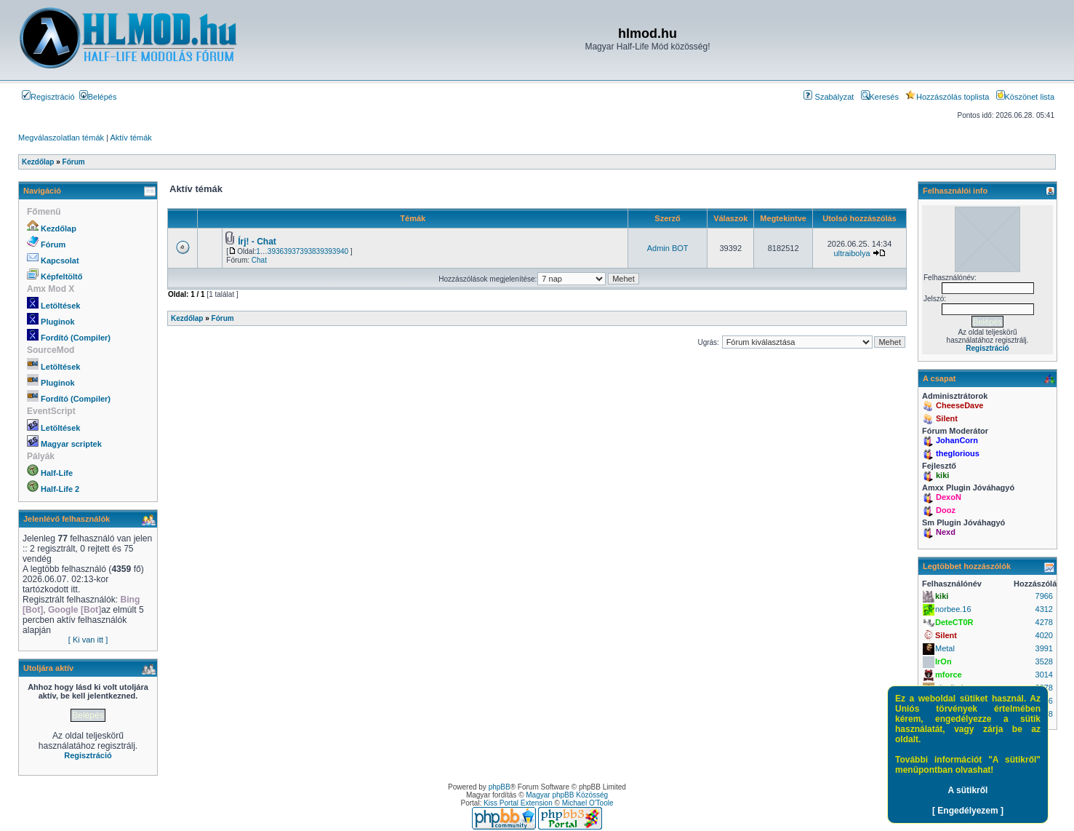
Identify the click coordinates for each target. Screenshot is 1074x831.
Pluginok (57, 321)
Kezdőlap (58, 228)
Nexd (945, 532)
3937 (292, 251)
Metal (945, 648)
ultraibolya (851, 253)
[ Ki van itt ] (88, 639)
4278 (1044, 622)
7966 (1044, 596)
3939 (324, 251)
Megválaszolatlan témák (61, 137)
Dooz (945, 510)
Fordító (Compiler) (76, 337)
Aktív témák (130, 137)
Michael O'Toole (588, 803)
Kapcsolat (60, 260)
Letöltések (60, 305)
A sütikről (968, 790)
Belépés (98, 96)
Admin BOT (668, 248)
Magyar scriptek (71, 444)
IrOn (943, 661)
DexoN (948, 497)
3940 (340, 251)
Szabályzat (829, 96)
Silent (947, 418)
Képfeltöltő (61, 276)
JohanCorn (957, 440)
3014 (1044, 674)
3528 (1044, 661)
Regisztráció (48, 96)
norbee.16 (953, 609)
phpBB (499, 787)
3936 (276, 251)
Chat (259, 260)
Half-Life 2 (60, 489)
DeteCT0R (954, 622)
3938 (308, 251)
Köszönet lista (1025, 96)
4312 (1044, 609)
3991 (1044, 648)
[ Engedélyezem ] (967, 811)
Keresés (880, 96)
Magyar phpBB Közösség (567, 795)
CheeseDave (959, 405)
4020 (1044, 635)
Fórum (53, 244)
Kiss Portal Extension (518, 803)
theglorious (957, 453)
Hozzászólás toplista (947, 96)
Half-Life (57, 473)
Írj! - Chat (257, 241)
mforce (948, 674)
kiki (942, 475)
